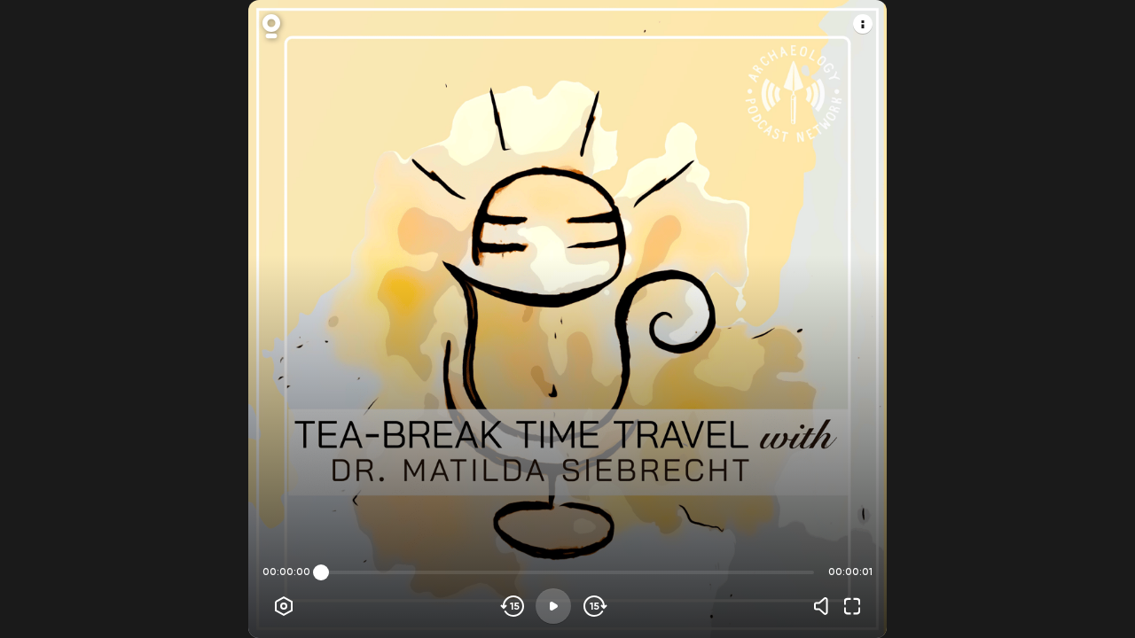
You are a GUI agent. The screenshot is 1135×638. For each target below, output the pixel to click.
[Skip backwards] (513, 606)
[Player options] (284, 606)
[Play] (553, 606)
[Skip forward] (594, 606)
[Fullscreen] (852, 606)
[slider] (321, 572)
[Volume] (825, 606)
